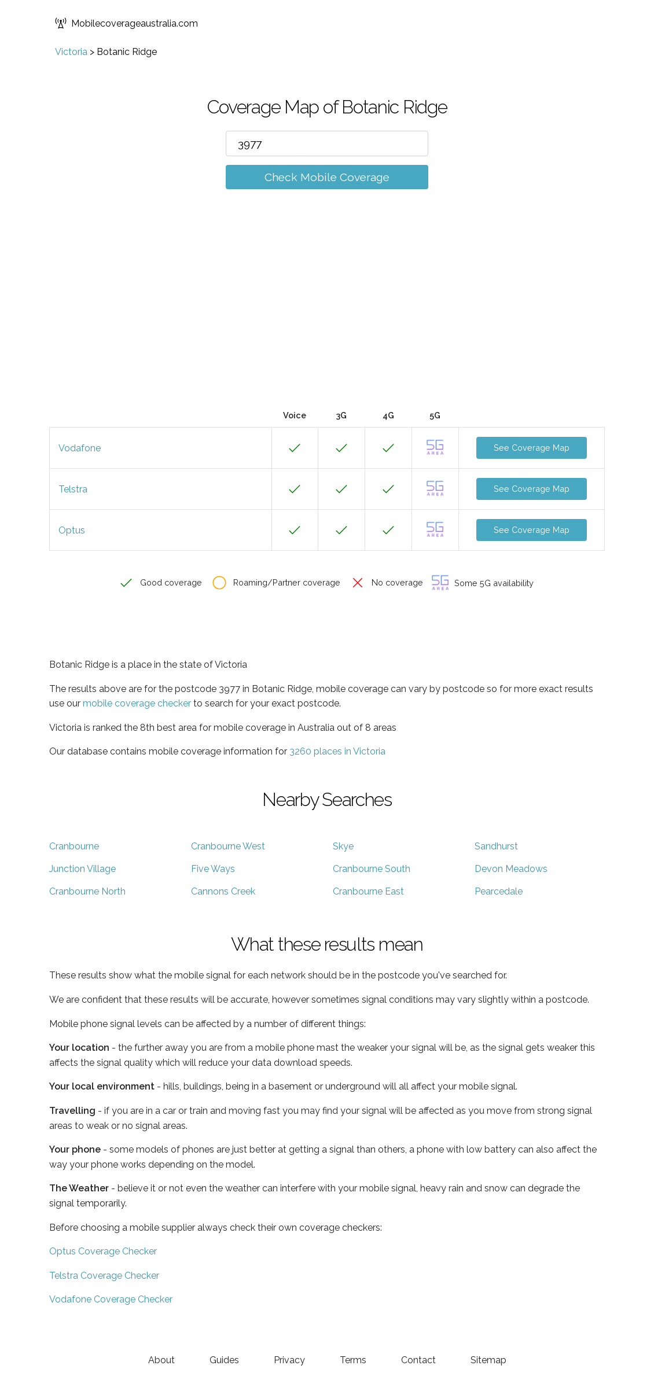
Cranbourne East (368, 891)
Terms (353, 1360)
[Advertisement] (327, 316)
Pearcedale (499, 891)
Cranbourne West (228, 846)
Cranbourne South (371, 868)
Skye (343, 846)
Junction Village (82, 868)
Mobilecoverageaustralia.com (126, 23)
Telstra (72, 489)
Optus (71, 530)
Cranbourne (74, 846)
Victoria (71, 51)
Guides (224, 1360)
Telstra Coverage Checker (104, 1275)
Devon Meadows (511, 868)
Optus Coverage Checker (103, 1251)
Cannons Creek (223, 891)
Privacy (289, 1360)
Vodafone (79, 448)
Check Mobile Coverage (327, 177)
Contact (418, 1360)
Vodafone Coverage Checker (110, 1299)
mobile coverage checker (137, 703)
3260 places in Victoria (337, 751)
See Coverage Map (532, 447)
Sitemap (488, 1360)
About (161, 1360)
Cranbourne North (87, 891)
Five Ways (213, 868)
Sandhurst (496, 846)
